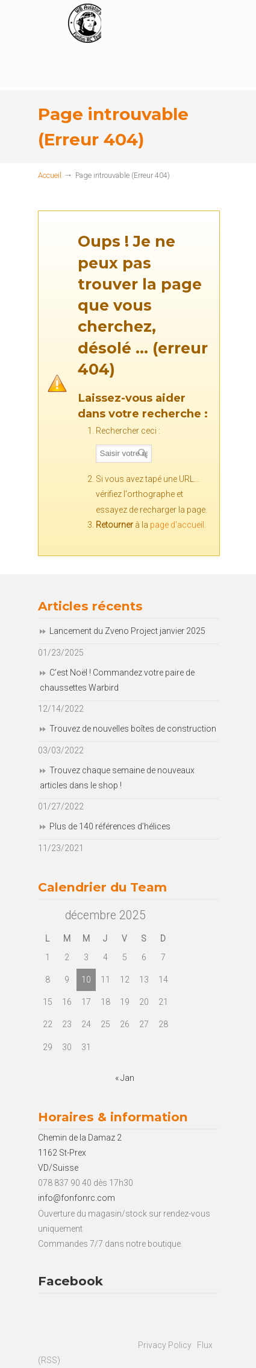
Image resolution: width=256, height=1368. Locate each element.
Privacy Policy (165, 1345)
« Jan (124, 1078)
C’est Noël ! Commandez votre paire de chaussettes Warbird (117, 680)
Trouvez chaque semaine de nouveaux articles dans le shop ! (117, 777)
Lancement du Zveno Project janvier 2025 (127, 631)
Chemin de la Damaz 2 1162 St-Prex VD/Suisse (80, 1153)
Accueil (49, 175)
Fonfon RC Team (164, 29)
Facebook (70, 1280)
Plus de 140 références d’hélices (109, 826)
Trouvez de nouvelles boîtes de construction (132, 728)
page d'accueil (177, 525)
